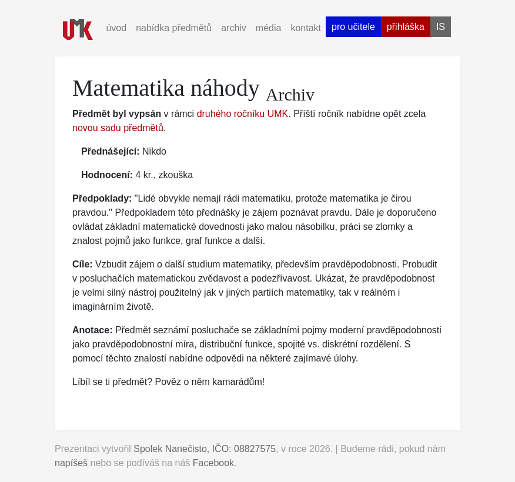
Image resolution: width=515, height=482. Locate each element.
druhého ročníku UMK (243, 114)
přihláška (405, 27)
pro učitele (353, 27)
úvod (116, 28)
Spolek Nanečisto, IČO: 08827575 (204, 449)
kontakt (305, 28)
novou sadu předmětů (117, 128)
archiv (233, 28)
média (269, 28)
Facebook (213, 463)
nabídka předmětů (174, 28)
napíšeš (71, 463)
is (440, 27)
